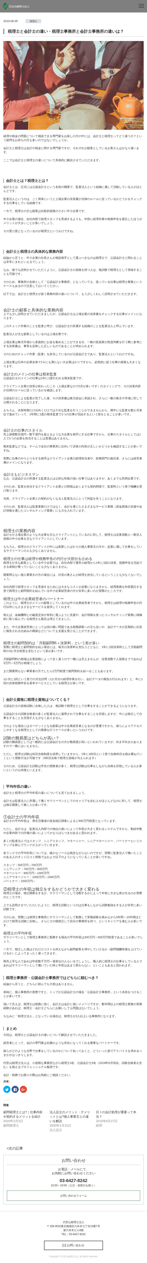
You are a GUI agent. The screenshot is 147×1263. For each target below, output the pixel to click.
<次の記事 (15, 1148)
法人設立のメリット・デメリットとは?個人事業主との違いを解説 (70, 1116)
